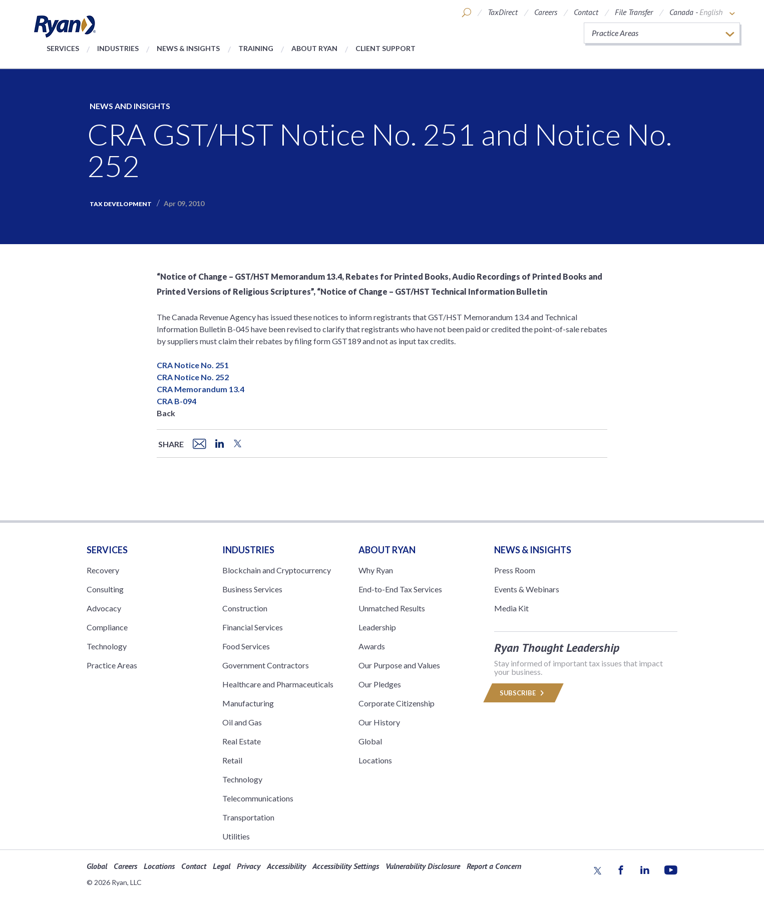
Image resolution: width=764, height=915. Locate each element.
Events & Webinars (526, 589)
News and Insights (130, 106)
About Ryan (314, 48)
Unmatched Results (391, 608)
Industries (118, 48)
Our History (379, 722)
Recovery (103, 570)
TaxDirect (503, 12)
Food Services (246, 646)
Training (255, 48)
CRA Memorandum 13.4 (200, 389)
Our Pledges (379, 684)
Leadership (377, 627)
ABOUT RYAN (387, 549)
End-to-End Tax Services (400, 589)
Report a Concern (494, 866)
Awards (371, 646)
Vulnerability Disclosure (423, 866)
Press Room (514, 570)
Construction (244, 608)
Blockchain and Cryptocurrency (276, 570)
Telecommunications (257, 798)
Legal (221, 866)
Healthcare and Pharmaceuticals (277, 684)
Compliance (107, 627)
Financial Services (252, 627)
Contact (586, 12)
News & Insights (188, 48)
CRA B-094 (176, 401)
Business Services (252, 589)
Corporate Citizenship (396, 703)
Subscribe (524, 693)
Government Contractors (265, 665)
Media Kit (511, 608)
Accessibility (286, 866)
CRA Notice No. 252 (193, 377)
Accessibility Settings (345, 866)
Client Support (385, 48)
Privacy (248, 866)
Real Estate (241, 741)
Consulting (105, 589)
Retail (232, 760)
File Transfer (634, 12)
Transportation (248, 817)
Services (63, 48)
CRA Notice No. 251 (193, 365)
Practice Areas (112, 665)
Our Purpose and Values (399, 665)
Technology (107, 646)
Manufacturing (248, 703)
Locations (375, 760)
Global (370, 741)
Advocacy (104, 608)
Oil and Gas (242, 722)
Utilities (236, 836)
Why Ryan (375, 570)
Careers (545, 12)
